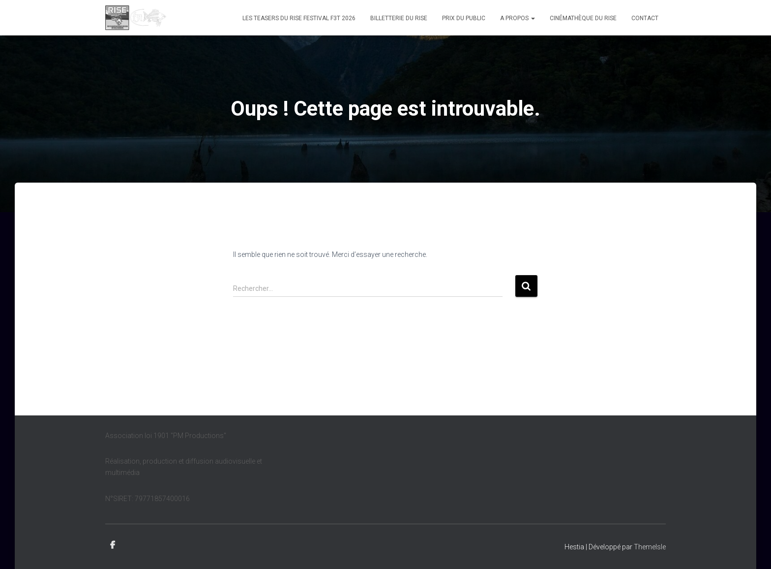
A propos (517, 18)
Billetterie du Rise (398, 18)
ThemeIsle (650, 547)
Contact (644, 18)
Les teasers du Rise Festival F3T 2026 (299, 18)
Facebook (112, 545)
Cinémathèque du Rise (583, 18)
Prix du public (463, 18)
